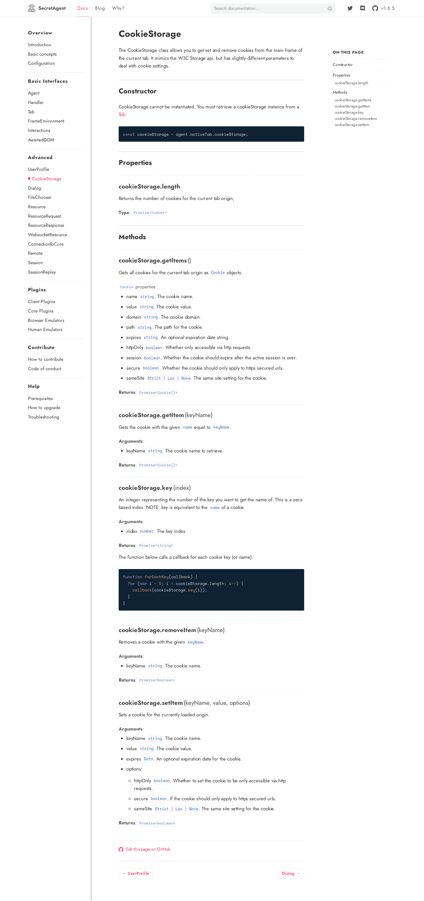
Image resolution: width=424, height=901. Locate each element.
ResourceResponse (46, 225)
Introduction (39, 45)
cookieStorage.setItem (352, 125)
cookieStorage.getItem (352, 106)
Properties (341, 75)
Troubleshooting (43, 417)
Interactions (39, 130)
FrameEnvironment (46, 121)
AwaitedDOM (41, 140)
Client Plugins (41, 301)
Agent (33, 93)
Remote (35, 253)
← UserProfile (136, 873)
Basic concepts (42, 54)
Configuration (41, 63)
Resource (37, 207)
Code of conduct (44, 369)
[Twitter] (350, 8)
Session (35, 262)
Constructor (342, 64)
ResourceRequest (44, 216)
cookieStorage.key (349, 112)
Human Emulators (45, 329)
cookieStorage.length (351, 83)
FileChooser (40, 197)
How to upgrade (44, 407)
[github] (382, 8)
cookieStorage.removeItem (356, 118)
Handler (36, 102)
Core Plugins (40, 311)
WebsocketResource (47, 235)
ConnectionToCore (46, 244)
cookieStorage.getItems (353, 100)
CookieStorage (46, 179)
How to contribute (45, 359)
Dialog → (291, 873)
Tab (31, 112)
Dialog (34, 188)
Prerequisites (40, 398)
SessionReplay (42, 272)
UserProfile (38, 169)
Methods (340, 92)
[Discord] (362, 8)
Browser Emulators (46, 320)
